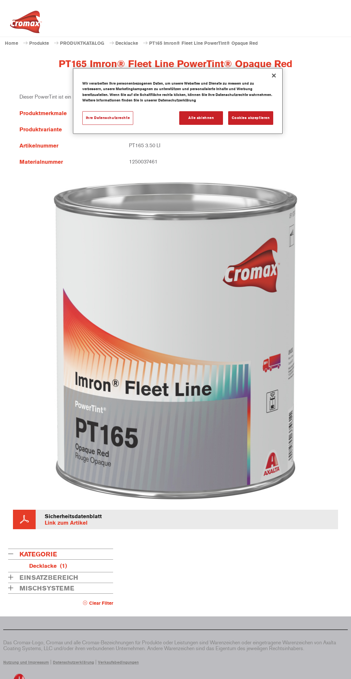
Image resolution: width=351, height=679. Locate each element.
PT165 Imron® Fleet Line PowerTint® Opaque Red (203, 43)
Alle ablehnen (201, 117)
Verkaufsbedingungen (118, 662)
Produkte (39, 43)
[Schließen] (274, 75)
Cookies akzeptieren (251, 117)
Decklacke (126, 43)
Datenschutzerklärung (73, 662)
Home (11, 43)
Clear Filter (101, 603)
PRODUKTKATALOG (82, 43)
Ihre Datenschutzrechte (108, 117)
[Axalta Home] (26, 24)
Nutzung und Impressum (26, 662)
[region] (178, 101)
